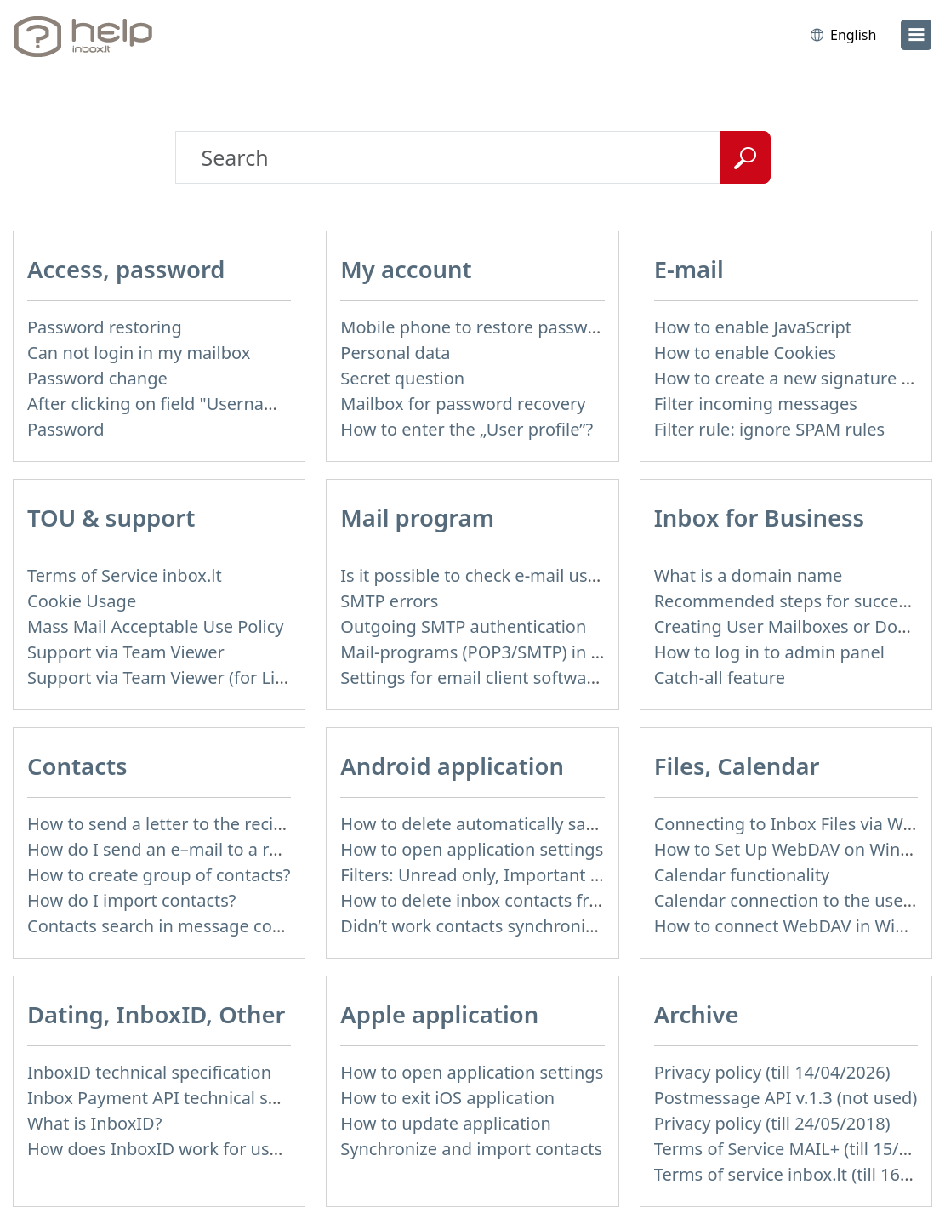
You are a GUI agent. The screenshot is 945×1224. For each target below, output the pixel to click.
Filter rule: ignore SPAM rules (769, 429)
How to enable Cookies (745, 352)
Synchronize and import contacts (471, 1148)
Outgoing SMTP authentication (463, 626)
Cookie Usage (81, 600)
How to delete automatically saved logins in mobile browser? (581, 823)
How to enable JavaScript (752, 327)
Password (65, 429)
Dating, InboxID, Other (156, 1014)
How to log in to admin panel (769, 651)
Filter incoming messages (755, 403)
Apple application (439, 1014)
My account (405, 269)
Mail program (417, 517)
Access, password (126, 269)
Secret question (402, 378)
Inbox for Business (759, 517)
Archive (696, 1014)
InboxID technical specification (149, 1072)
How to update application (445, 1123)
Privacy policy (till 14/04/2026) (772, 1072)
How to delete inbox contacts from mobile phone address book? (595, 900)
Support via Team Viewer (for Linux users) (192, 677)
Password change (97, 378)
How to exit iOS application (447, 1097)
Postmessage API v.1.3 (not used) (786, 1097)
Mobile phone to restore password (477, 327)
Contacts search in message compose (177, 925)
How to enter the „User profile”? (466, 429)
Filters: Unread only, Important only (481, 874)
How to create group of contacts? (159, 874)
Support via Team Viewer (126, 651)
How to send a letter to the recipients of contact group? (247, 823)
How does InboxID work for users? (164, 1148)
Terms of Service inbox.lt (124, 575)
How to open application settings (471, 849)
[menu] (916, 35)
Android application (452, 766)
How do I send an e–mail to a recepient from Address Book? (264, 849)
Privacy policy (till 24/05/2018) (772, 1123)
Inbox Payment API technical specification (193, 1097)
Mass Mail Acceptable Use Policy (155, 626)
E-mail (689, 269)
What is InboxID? (94, 1123)
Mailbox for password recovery (462, 403)
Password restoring (104, 327)
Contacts (77, 766)
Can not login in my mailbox (138, 352)
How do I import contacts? (131, 900)
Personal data (395, 352)
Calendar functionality (742, 874)
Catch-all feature (719, 677)
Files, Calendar (737, 766)
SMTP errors (389, 600)
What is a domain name (748, 575)
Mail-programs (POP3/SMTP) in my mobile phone (535, 651)
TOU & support (111, 517)
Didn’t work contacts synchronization (487, 925)
